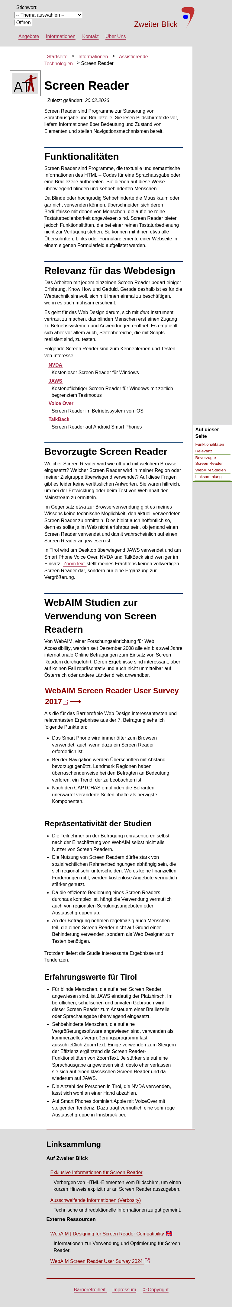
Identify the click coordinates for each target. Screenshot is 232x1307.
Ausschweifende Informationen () (95, 1200)
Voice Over (61, 403)
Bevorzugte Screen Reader (209, 460)
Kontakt (90, 36)
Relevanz (203, 451)
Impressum (124, 1289)
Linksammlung (208, 476)
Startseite (57, 56)
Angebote (28, 36)
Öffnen (23, 22)
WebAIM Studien (210, 470)
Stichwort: (26, 7)
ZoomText (74, 563)
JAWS (55, 381)
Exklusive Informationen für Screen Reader (96, 1172)
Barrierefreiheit (90, 1289)
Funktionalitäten (209, 444)
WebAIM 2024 (100, 1262)
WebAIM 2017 (111, 697)
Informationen (61, 36)
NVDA (55, 365)
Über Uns (115, 36)
